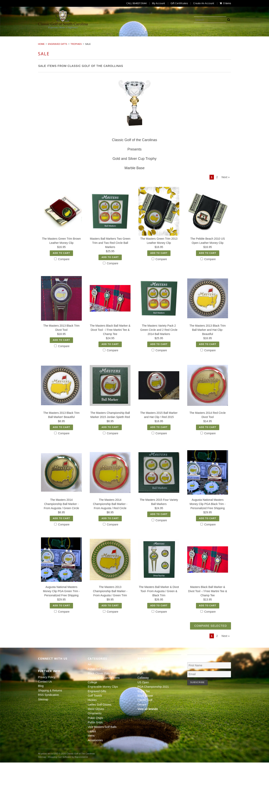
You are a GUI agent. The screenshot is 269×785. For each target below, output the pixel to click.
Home (41, 66)
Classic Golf (144, 722)
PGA (140, 695)
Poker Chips (158, 42)
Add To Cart (61, 275)
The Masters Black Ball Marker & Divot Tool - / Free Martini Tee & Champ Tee (110, 352)
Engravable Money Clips (201, 37)
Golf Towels (21, 42)
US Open (143, 704)
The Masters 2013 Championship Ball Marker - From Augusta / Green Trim (110, 613)
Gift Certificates (179, 3)
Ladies (252, 42)
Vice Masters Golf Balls (220, 42)
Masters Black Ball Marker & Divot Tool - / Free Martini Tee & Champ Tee (207, 613)
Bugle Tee (143, 713)
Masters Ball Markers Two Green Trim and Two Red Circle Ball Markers (110, 265)
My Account (158, 3)
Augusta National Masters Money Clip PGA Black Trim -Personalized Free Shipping (208, 526)
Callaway (143, 700)
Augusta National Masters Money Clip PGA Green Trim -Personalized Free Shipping (61, 613)
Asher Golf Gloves (45, 37)
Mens (121, 46)
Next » (226, 199)
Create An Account (203, 3)
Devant (141, 727)
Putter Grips (184, 42)
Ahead (141, 691)
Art (20, 37)
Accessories (143, 46)
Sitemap (43, 721)
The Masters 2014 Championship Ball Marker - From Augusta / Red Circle (110, 526)
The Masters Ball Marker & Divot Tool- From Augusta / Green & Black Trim (159, 613)
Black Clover (145, 718)
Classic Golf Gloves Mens (134, 37)
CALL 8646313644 (136, 3)
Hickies (45, 42)
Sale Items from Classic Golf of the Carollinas (80, 88)
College (168, 37)
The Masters (145, 686)
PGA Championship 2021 (153, 709)
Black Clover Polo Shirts (87, 37)
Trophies (76, 66)
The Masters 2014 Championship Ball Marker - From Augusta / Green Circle (61, 526)
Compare (61, 281)
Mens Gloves (105, 42)
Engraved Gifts (239, 37)
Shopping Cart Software (59, 779)
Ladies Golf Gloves (72, 42)
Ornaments (131, 42)
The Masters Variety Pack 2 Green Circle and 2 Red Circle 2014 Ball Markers (158, 352)
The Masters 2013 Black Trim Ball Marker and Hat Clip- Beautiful (207, 352)
